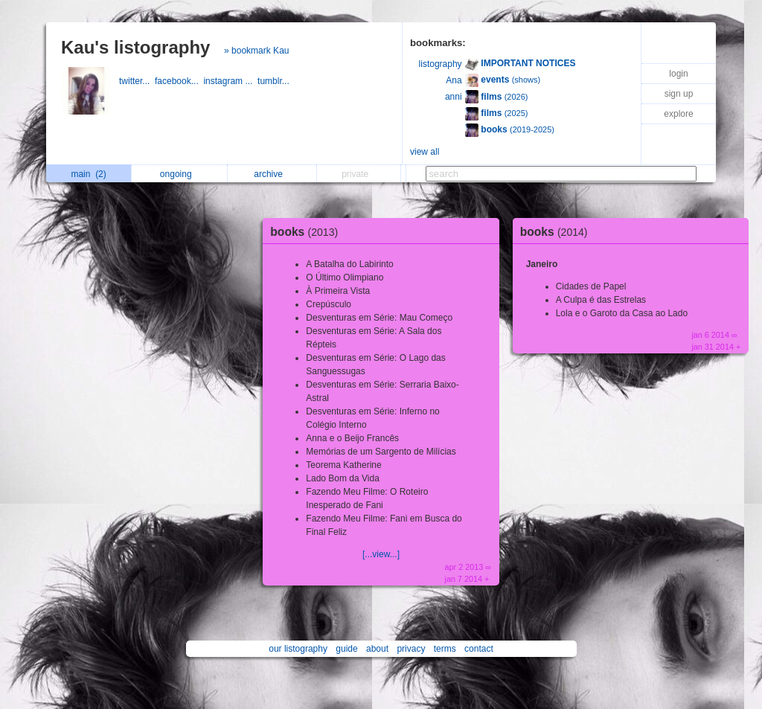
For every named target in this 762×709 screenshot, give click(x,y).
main (88, 174)
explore (678, 114)
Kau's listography (135, 47)
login (678, 73)
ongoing (179, 174)
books (307, 231)
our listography (298, 649)
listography (440, 64)
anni (453, 97)
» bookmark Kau (256, 50)
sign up (679, 94)
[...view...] (381, 554)
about (377, 649)
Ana (453, 80)
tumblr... (274, 81)
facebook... (179, 81)
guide (346, 649)
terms (445, 649)
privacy (411, 649)
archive (272, 174)
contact (478, 649)
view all (424, 152)
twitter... (137, 81)
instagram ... (230, 81)
